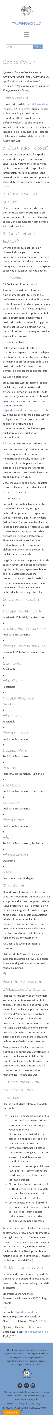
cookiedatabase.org (34, 1331)
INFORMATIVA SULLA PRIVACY (35, 1408)
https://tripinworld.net (35, 104)
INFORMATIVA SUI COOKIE (13, 1408)
